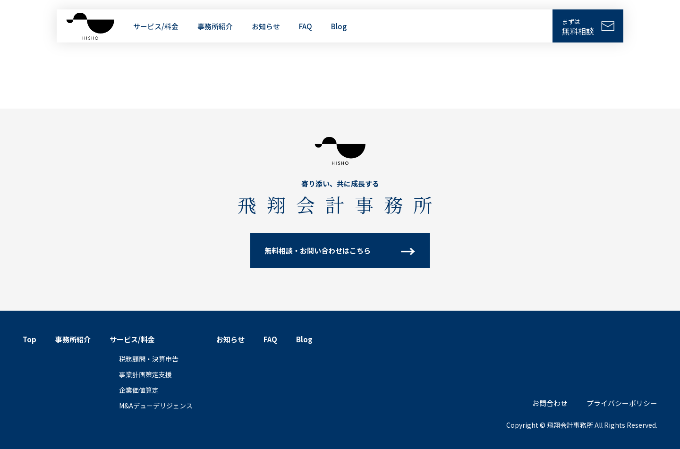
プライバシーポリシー (621, 403)
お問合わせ (550, 403)
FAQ (305, 26)
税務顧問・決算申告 (148, 359)
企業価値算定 (139, 390)
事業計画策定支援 (145, 374)
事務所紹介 (215, 26)
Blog (339, 26)
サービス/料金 (155, 26)
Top (29, 339)
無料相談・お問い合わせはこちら (317, 250)
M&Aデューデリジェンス (156, 405)
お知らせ (266, 26)
